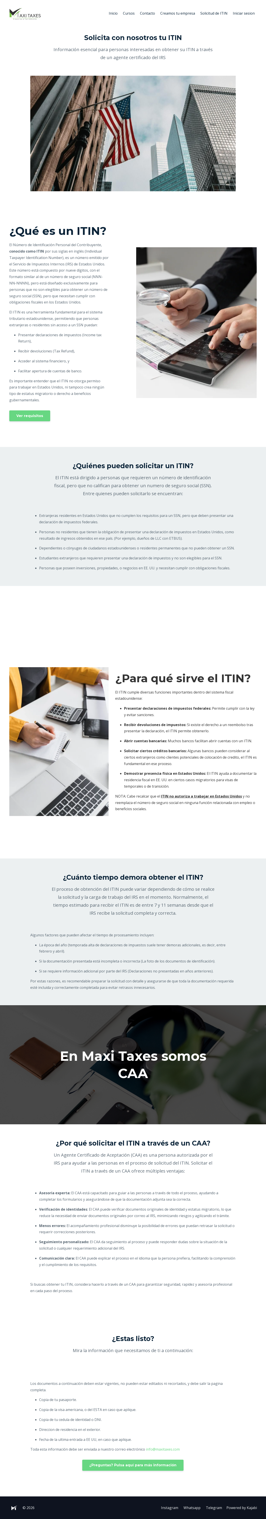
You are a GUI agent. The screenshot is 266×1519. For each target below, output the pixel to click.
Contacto (147, 13)
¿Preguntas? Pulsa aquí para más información (132, 1465)
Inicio (113, 13)
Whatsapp (192, 1507)
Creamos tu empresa (177, 13)
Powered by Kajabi (241, 1507)
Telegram (214, 1507)
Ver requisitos (29, 416)
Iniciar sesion (244, 13)
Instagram (169, 1507)
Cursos (129, 13)
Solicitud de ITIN (214, 13)
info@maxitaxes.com (163, 1449)
